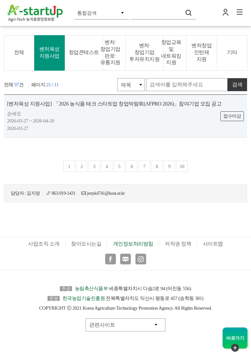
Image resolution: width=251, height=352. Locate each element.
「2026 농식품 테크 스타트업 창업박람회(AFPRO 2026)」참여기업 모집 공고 (114, 103)
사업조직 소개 (44, 243)
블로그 (125, 259)
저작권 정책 (178, 243)
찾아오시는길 (86, 243)
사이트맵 (213, 243)
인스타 (140, 259)
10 (182, 166)
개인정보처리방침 (133, 243)
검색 (188, 13)
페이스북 (110, 259)
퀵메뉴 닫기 (235, 348)
